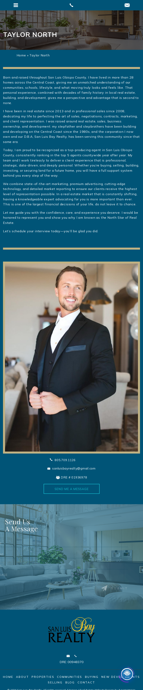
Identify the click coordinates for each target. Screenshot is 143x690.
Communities (69, 677)
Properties (43, 677)
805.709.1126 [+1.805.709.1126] (65, 460)
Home (8, 677)
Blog (70, 682)
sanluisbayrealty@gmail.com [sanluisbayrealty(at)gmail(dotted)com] (74, 468)
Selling (55, 682)
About (22, 677)
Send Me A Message (72, 489)
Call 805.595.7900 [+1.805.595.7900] (75, 656)
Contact (86, 682)
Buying (92, 677)
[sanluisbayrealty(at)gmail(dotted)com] (127, 5)
